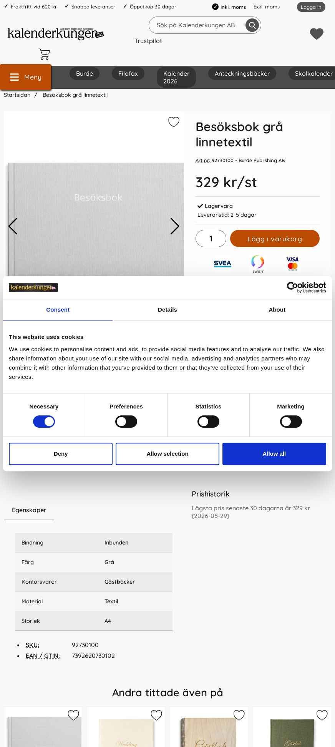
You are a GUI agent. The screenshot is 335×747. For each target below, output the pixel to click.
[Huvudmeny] (25, 77)
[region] (94, 510)
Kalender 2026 (176, 77)
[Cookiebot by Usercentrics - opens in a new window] (292, 287)
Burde (84, 73)
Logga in (311, 7)
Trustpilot (148, 41)
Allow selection (167, 453)
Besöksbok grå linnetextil (74, 94)
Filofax (128, 73)
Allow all (274, 453)
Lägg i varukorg (274, 238)
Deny (61, 453)
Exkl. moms (267, 6)
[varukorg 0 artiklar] (46, 54)
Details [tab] (167, 309)
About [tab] (277, 309)
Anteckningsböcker (242, 73)
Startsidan (17, 94)
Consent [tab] (58, 309)
